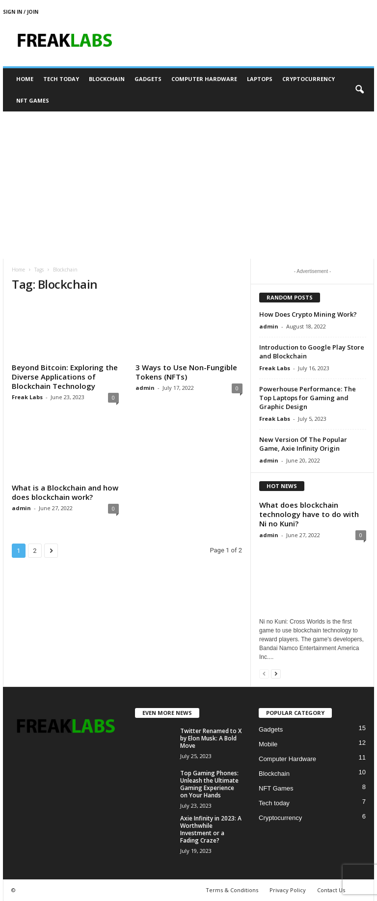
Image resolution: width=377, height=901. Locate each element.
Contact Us (331, 890)
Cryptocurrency (308, 78)
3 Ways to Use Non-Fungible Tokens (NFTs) (186, 372)
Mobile (268, 744)
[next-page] (276, 673)
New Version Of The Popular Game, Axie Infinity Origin (303, 444)
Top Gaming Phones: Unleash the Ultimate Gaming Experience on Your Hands (209, 784)
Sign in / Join (20, 11)
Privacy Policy (287, 890)
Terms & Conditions (232, 890)
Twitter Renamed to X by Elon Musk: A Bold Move (211, 738)
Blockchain (107, 78)
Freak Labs (27, 397)
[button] (359, 90)
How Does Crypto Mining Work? (308, 314)
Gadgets (148, 78)
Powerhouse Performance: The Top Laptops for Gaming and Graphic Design (307, 397)
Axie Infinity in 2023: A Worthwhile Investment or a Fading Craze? (211, 829)
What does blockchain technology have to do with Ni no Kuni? (309, 514)
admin (145, 387)
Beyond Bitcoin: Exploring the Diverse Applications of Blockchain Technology (65, 376)
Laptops (259, 78)
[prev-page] (264, 673)
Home (24, 78)
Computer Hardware (204, 78)
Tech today (61, 78)
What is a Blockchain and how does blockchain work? (65, 492)
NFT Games (32, 100)
